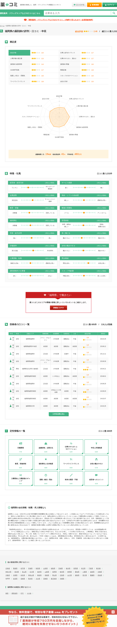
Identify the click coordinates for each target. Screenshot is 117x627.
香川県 (85, 575)
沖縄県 (62, 579)
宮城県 (30, 568)
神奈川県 (8, 572)
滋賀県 (92, 572)
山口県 (69, 575)
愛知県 (77, 572)
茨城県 (60, 568)
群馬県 (75, 568)
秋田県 (38, 568)
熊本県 (30, 579)
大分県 (38, 579)
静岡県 (69, 572)
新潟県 (17, 572)
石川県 (32, 572)
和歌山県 (31, 575)
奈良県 (23, 575)
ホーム (2, 26)
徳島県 (77, 575)
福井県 (39, 572)
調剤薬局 (14, 593)
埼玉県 (83, 568)
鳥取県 (39, 575)
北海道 (7, 568)
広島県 (62, 575)
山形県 (45, 568)
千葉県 (91, 568)
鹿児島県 (54, 579)
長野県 (54, 572)
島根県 (47, 575)
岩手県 (23, 568)
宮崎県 (45, 579)
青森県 (15, 568)
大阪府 (7, 575)
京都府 (100, 572)
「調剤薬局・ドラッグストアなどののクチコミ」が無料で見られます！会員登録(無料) (60, 20)
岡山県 (54, 575)
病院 (6, 593)
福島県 (53, 568)
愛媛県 (92, 575)
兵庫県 (15, 575)
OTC (22, 593)
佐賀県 (15, 579)
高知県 (100, 575)
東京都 (98, 568)
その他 (29, 593)
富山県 (24, 572)
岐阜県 (62, 572)
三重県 (85, 572)
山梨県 (47, 572)
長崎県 (23, 579)
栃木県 (68, 568)
